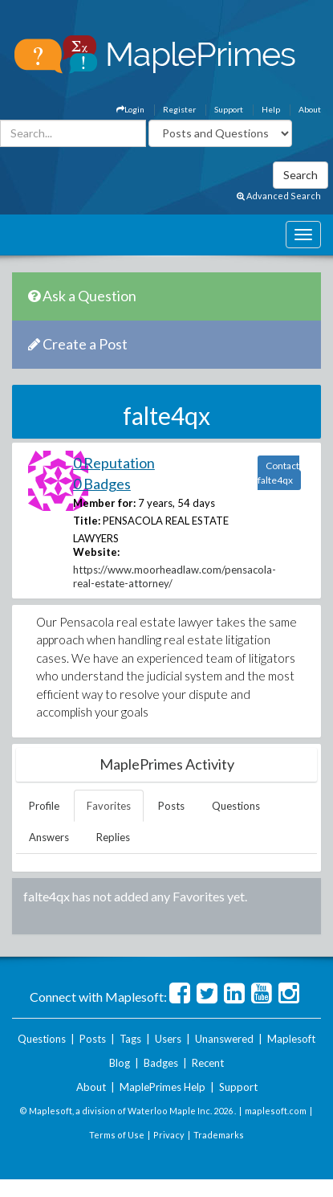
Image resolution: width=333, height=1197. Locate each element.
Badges (161, 1062)
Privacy (169, 1135)
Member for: (104, 502)
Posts (171, 805)
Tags (130, 1038)
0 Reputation (114, 463)
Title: (86, 520)
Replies (113, 837)
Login (130, 109)
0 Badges (102, 483)
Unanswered (224, 1038)
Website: (96, 551)
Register (179, 109)
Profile (44, 805)
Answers (49, 837)
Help (271, 109)
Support (228, 109)
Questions (236, 805)
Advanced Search (279, 195)
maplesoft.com (276, 1110)
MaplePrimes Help (162, 1087)
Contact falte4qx (278, 473)
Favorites (109, 805)
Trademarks (218, 1135)
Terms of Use (116, 1135)
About (309, 109)
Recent (208, 1062)
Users (168, 1038)
